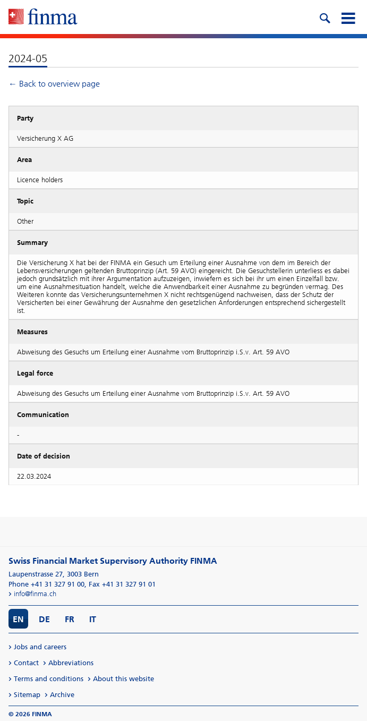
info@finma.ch (35, 594)
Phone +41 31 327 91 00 (46, 584)
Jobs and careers (40, 647)
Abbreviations (70, 663)
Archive (62, 695)
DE (44, 619)
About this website (123, 679)
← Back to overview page (54, 84)
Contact (26, 663)
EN (18, 619)
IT (92, 619)
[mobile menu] (348, 17)
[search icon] (324, 17)
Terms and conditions (48, 679)
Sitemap (27, 695)
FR (69, 619)
